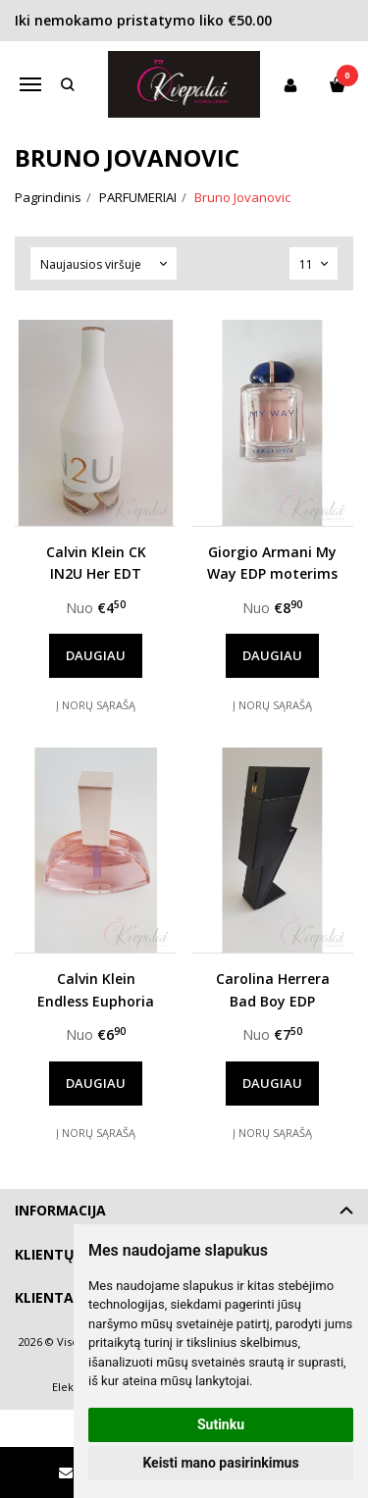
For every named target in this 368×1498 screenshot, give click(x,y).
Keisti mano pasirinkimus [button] (220, 1463)
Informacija (60, 1210)
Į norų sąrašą (95, 704)
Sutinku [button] (220, 1424)
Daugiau (96, 655)
